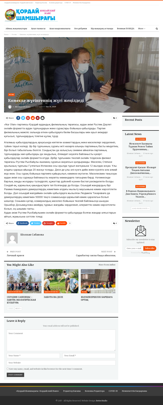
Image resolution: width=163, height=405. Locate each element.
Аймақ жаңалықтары (16, 28)
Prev (10, 308)
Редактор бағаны (41, 3)
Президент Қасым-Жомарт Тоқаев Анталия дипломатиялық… (140, 170)
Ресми (11, 94)
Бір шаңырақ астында (102, 28)
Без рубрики (80, 28)
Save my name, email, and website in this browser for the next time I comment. (46, 369)
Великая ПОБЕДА (125, 28)
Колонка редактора (55, 3)
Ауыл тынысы (38, 28)
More (140, 28)
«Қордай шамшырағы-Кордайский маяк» (18, 3)
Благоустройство (15, 292)
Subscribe (149, 248)
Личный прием (15, 255)
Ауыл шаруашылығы (59, 28)
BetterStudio (101, 401)
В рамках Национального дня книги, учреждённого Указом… (140, 194)
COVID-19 (67, 3)
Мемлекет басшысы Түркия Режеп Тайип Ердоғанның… (140, 146)
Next (18, 308)
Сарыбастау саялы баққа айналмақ (96, 255)
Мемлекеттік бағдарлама (81, 3)
